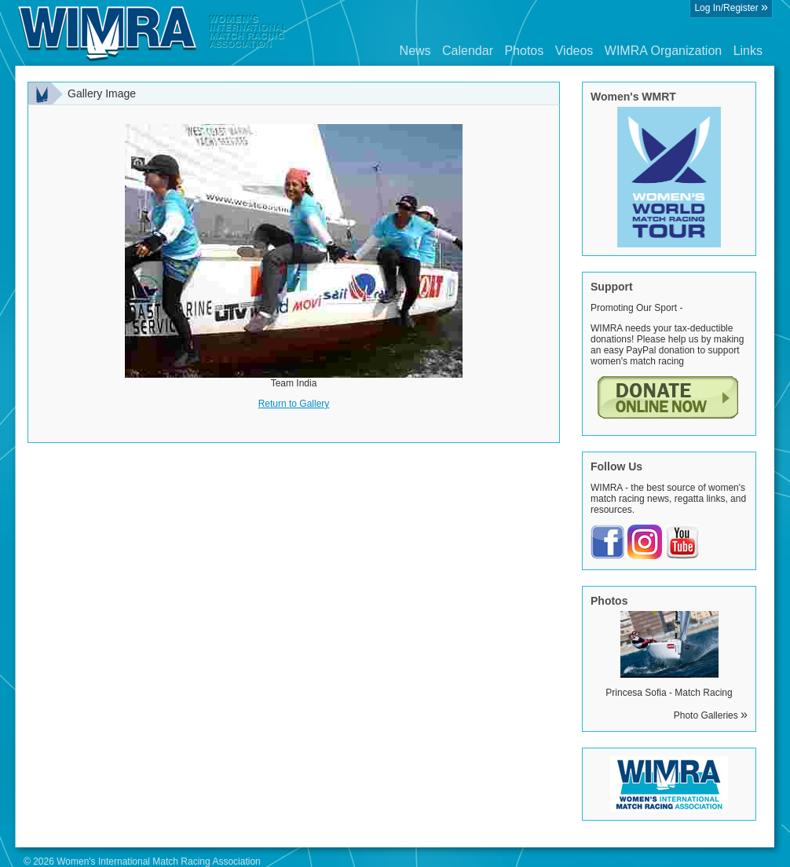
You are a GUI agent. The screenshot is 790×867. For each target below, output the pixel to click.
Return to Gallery (294, 403)
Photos (523, 50)
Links (748, 50)
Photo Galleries (711, 715)
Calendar (467, 50)
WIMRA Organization (663, 50)
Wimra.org (153, 33)
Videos (574, 50)
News (415, 50)
